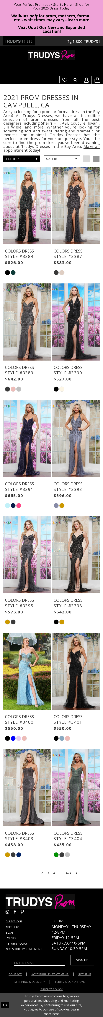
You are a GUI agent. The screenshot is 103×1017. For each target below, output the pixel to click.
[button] (5, 80)
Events (11, 938)
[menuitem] (97, 80)
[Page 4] (54, 873)
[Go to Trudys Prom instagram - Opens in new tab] (10, 911)
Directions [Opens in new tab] (14, 921)
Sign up (82, 960)
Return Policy (16, 943)
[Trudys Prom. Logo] (51, 55)
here (55, 1014)
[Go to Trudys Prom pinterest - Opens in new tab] (24, 911)
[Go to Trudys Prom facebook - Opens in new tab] (17, 911)
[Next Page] (76, 873)
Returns (84, 974)
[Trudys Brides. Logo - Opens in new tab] (19, 40)
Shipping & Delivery (29, 981)
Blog (9, 932)
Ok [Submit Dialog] (5, 1005)
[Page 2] (42, 873)
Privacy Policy (51, 989)
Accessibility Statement (24, 949)
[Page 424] (68, 873)
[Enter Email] (39, 963)
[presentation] (27, 205)
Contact (15, 974)
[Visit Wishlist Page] (64, 80)
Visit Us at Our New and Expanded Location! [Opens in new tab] (51, 29)
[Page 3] (48, 873)
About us (12, 927)
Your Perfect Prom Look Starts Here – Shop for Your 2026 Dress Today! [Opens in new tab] (51, 6)
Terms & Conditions (70, 981)
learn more (78, 19)
